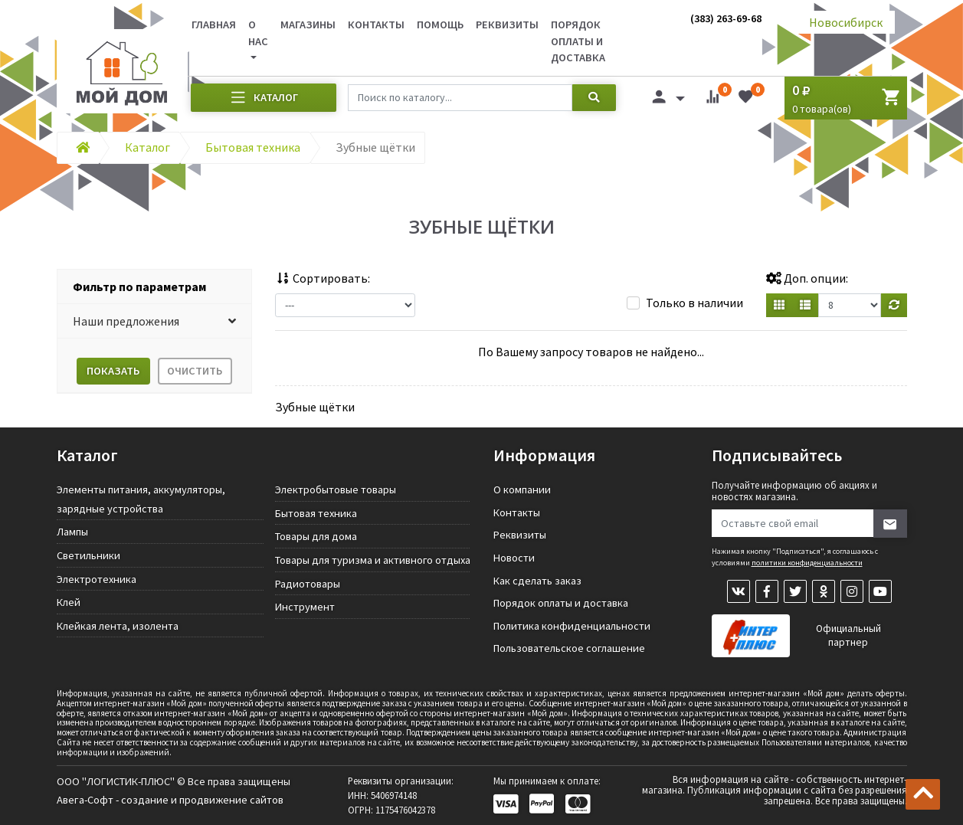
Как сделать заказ (537, 581)
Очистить (194, 371)
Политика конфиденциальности (571, 626)
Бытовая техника (316, 513)
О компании (522, 489)
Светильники (88, 555)
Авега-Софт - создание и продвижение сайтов (170, 800)
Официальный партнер (848, 635)
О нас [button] (258, 33)
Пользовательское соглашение (569, 648)
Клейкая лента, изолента (118, 626)
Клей (68, 602)
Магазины (308, 24)
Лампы (72, 532)
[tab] (154, 287)
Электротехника (96, 579)
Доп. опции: (807, 278)
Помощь (440, 24)
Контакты (376, 24)
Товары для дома (316, 536)
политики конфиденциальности (807, 563)
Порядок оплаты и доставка (578, 41)
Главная (214, 24)
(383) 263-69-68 (726, 18)
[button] (154, 321)
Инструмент (305, 607)
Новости (514, 558)
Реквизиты (507, 24)
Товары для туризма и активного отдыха (372, 560)
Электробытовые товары (335, 489)
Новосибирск (846, 22)
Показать (113, 371)
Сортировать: (322, 278)
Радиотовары (307, 584)
